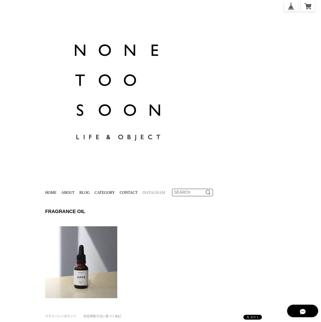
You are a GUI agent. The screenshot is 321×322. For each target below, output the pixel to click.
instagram (153, 192)
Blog (84, 192)
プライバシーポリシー (60, 316)
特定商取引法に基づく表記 (102, 316)
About (67, 192)
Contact (128, 192)
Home (50, 192)
